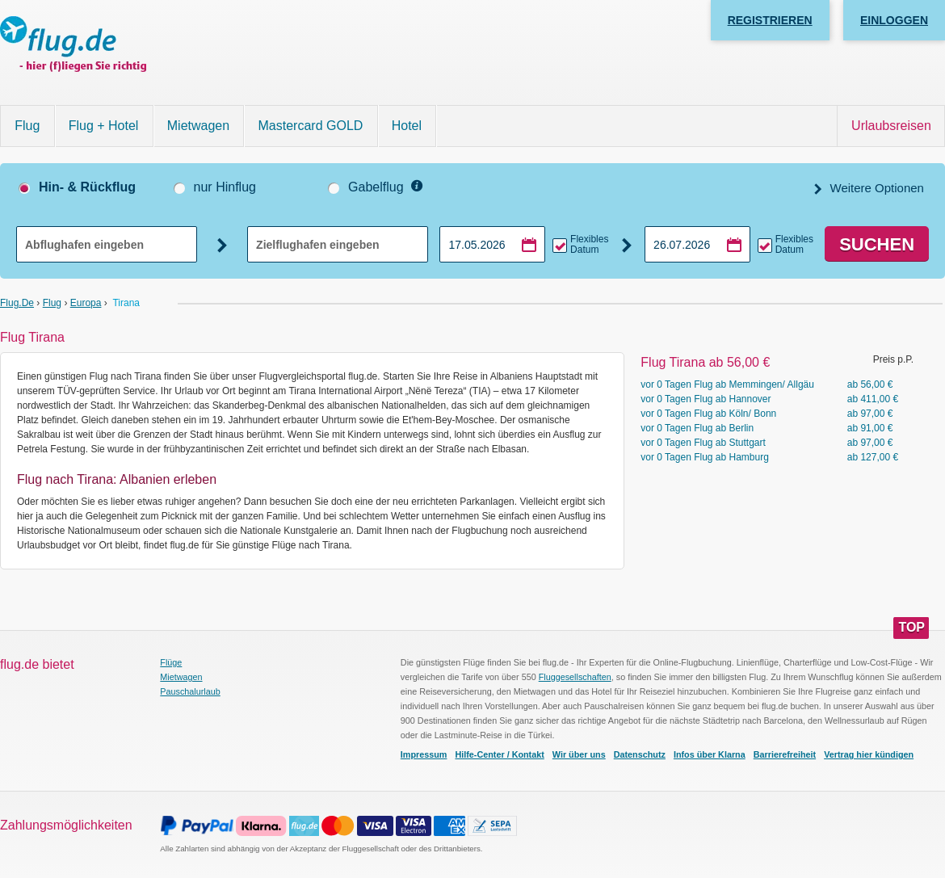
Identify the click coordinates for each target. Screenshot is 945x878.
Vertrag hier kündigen (869, 754)
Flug (27, 125)
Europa (86, 303)
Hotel (407, 125)
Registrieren (770, 20)
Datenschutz (640, 754)
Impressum (424, 754)
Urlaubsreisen (891, 125)
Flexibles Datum (589, 244)
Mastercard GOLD (310, 125)
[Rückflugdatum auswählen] (697, 244)
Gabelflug (376, 187)
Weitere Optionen (875, 188)
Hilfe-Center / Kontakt (499, 754)
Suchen (876, 244)
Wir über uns (579, 754)
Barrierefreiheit (785, 754)
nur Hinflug (225, 187)
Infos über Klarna (710, 754)
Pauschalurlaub (190, 691)
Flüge (171, 662)
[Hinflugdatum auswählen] (492, 244)
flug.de (17, 303)
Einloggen (894, 20)
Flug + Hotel (104, 125)
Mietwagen (198, 125)
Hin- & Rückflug (87, 187)
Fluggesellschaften (575, 677)
